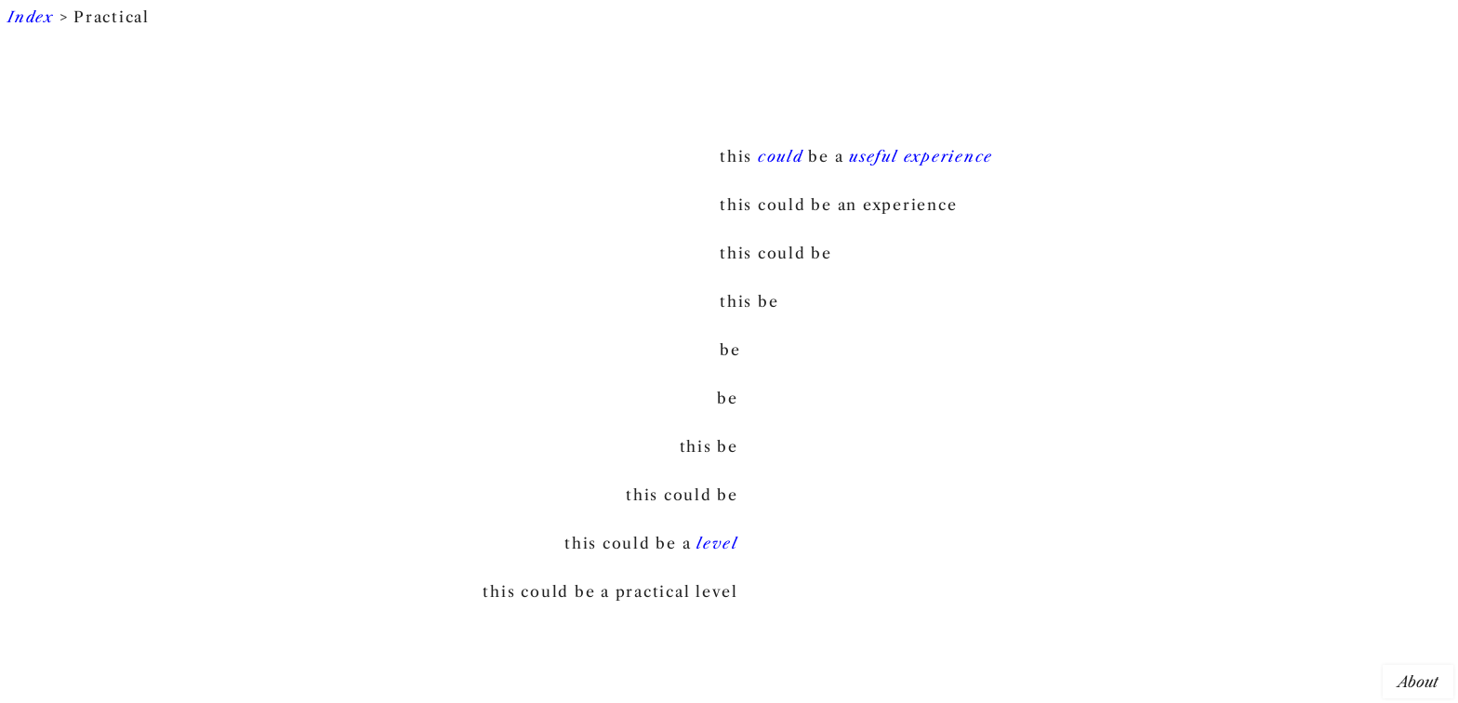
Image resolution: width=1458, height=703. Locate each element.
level (717, 543)
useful (873, 156)
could (780, 156)
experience (949, 156)
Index (30, 16)
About (1418, 681)
